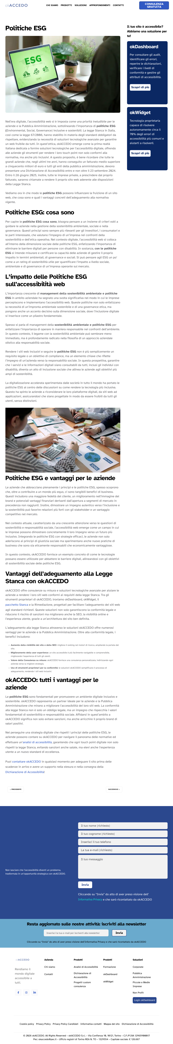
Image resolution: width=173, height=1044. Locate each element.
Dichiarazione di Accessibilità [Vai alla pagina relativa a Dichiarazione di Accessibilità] (24, 772)
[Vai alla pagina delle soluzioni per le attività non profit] (138, 993)
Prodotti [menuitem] (66, 5)
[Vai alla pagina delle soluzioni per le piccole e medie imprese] (145, 984)
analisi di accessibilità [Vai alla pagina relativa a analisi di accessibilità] (37, 742)
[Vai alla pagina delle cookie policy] (27, 1024)
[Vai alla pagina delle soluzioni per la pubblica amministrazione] (145, 975)
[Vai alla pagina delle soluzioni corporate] (138, 967)
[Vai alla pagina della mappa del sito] (112, 1024)
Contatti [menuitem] (118, 5)
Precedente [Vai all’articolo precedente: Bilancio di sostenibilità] (16, 789)
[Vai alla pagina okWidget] (140, 153)
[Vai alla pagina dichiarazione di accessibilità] (86, 975)
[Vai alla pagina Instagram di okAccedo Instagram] (26, 992)
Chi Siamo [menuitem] (52, 5)
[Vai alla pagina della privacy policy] (43, 1024)
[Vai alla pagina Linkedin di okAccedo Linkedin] (34, 992)
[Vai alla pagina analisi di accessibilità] (86, 967)
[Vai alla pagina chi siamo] (49, 967)
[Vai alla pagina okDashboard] (110, 974)
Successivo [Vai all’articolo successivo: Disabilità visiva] (113, 789)
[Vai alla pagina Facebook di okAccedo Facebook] (18, 992)
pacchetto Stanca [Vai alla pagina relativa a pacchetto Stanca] (16, 604)
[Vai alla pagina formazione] (109, 967)
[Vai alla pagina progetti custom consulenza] (86, 984)
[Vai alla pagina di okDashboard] (140, 87)
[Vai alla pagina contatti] (48, 974)
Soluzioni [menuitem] (81, 5)
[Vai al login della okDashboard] (145, 1000)
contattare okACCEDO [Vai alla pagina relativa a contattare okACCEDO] (26, 761)
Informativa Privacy (90, 899)
